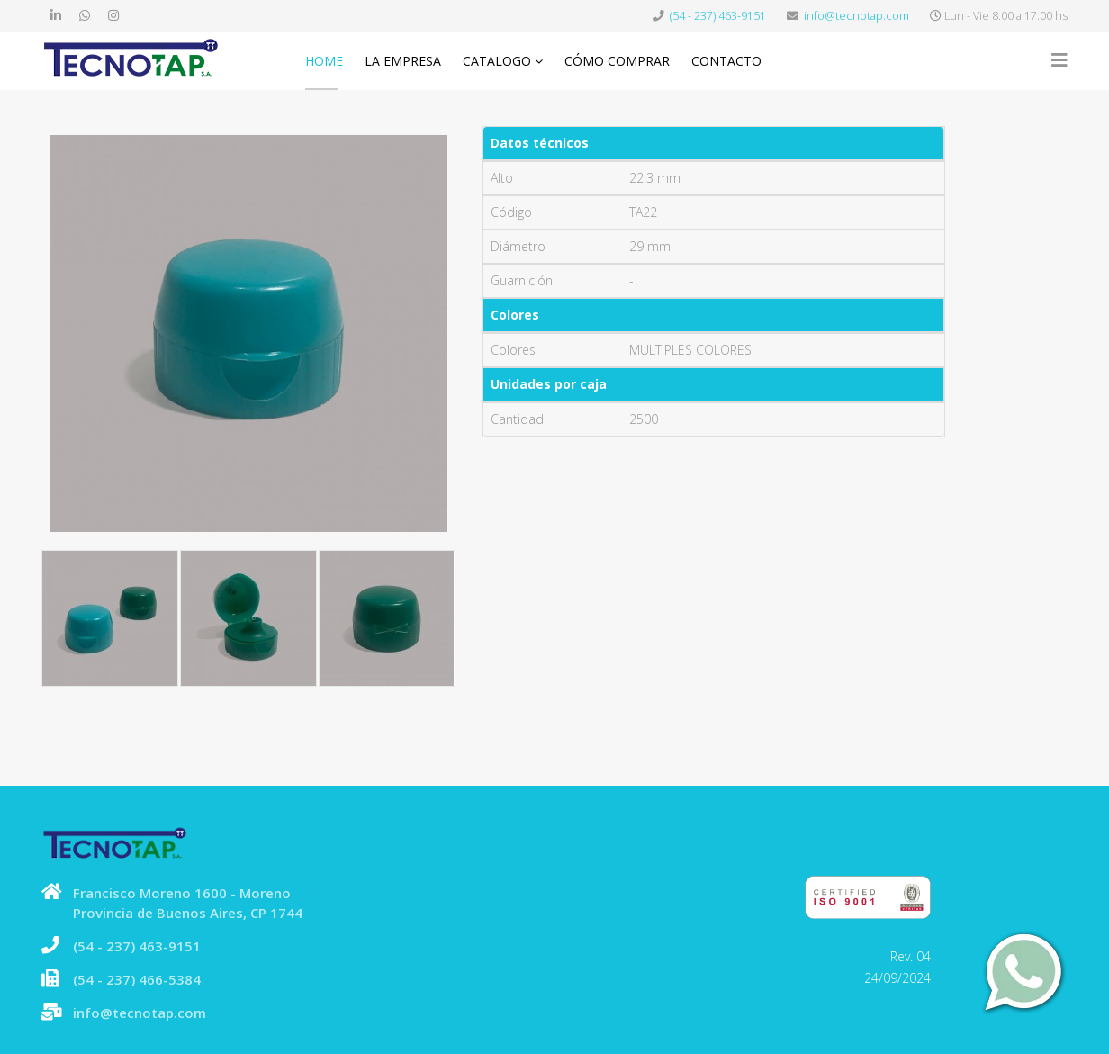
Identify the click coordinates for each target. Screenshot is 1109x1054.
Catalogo (497, 60)
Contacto (726, 60)
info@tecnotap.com (856, 15)
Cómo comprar (617, 60)
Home (324, 60)
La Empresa (403, 60)
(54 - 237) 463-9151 (718, 15)
